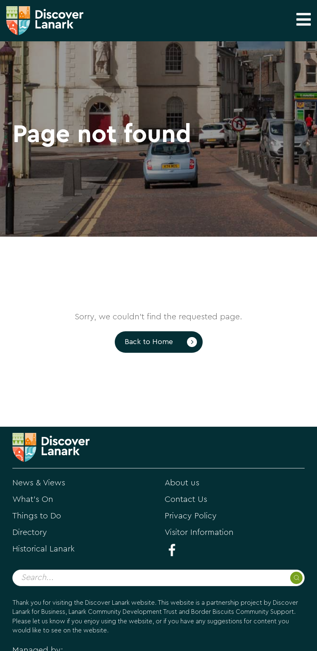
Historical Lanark (43, 549)
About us (182, 483)
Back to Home (149, 341)
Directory (29, 532)
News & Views (38, 483)
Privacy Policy (191, 516)
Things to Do (36, 516)
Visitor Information (199, 532)
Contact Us (186, 499)
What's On (32, 499)
